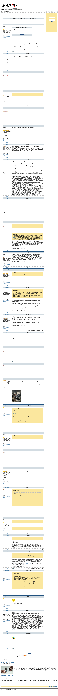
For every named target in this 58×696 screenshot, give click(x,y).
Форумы (11, 16)
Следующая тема (40, 16)
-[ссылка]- (13, 629)
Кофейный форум (6, 16)
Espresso (27, 16)
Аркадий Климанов (9, 664)
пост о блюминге (28, 563)
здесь (31, 350)
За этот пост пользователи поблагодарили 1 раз (35, 330)
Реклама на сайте (8, 689)
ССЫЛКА (14, 413)
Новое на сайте (20, 9)
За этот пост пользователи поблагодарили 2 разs (36, 648)
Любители (5, 664)
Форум (14, 9)
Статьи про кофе (8, 9)
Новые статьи (14, 689)
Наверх (7, 51)
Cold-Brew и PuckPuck (7, 675)
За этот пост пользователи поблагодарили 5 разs (36, 51)
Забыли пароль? (51, 25)
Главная (2, 9)
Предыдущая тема (34, 16)
